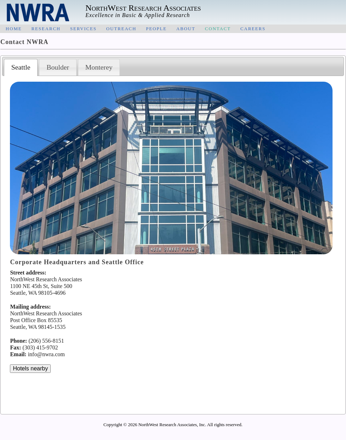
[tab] (21, 67)
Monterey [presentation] (98, 67)
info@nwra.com (46, 354)
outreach (121, 28)
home (14, 28)
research (45, 28)
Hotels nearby (30, 368)
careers (253, 28)
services (83, 28)
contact (218, 28)
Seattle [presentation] (20, 67)
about (185, 28)
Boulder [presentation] (57, 67)
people (156, 28)
